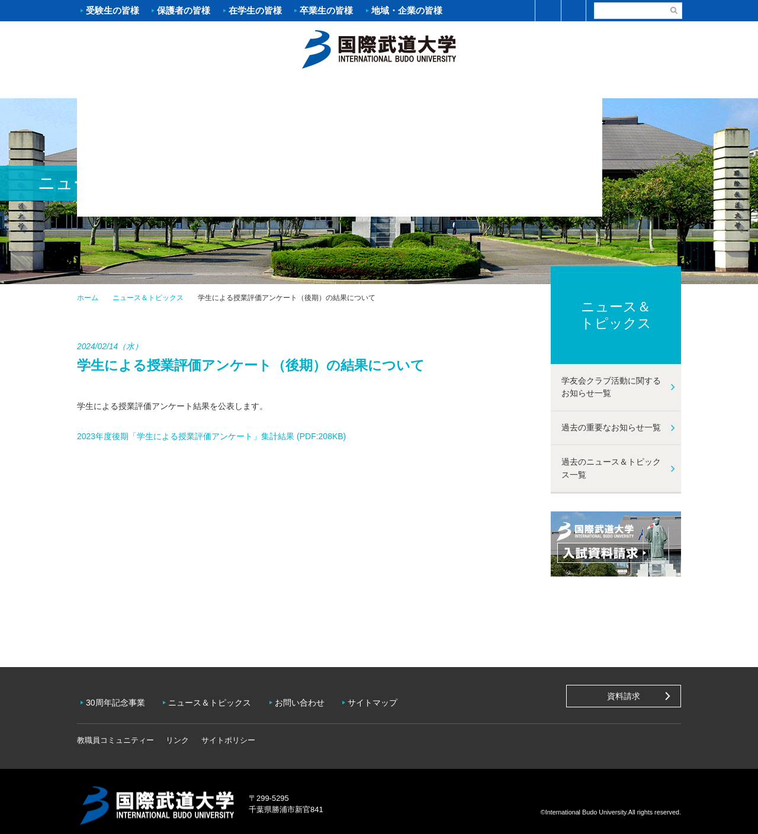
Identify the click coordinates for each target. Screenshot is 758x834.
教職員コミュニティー (115, 731)
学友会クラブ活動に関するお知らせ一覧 (611, 387)
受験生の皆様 (112, 10)
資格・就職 (429, 86)
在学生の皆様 (255, 10)
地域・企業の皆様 (406, 10)
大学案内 (127, 86)
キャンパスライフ (530, 86)
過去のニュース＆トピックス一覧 (611, 468)
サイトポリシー (228, 731)
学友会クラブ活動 (630, 86)
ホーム (379, 48)
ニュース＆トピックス (148, 298)
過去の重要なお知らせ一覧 (611, 427)
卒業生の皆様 (326, 10)
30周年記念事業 (118, 698)
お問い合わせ (308, 698)
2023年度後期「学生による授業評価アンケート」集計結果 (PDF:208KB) (212, 436)
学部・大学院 (328, 86)
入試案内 (228, 86)
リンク (177, 731)
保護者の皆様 (183, 10)
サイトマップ (384, 698)
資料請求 (623, 696)
